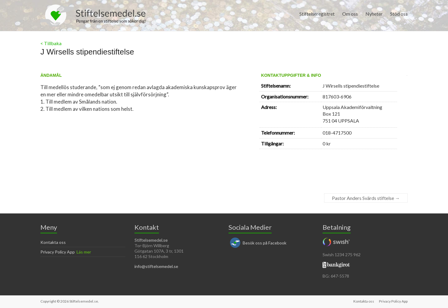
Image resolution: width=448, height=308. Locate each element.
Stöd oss (399, 14)
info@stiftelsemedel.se (156, 266)
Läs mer (84, 251)
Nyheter (374, 14)
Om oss (350, 14)
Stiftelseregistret (317, 14)
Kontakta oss (53, 242)
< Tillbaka (51, 43)
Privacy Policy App (57, 251)
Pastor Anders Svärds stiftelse (366, 198)
